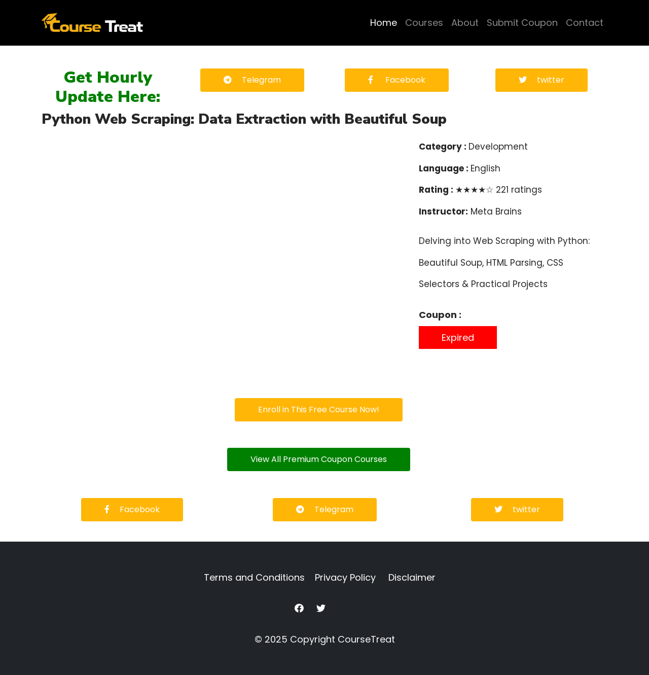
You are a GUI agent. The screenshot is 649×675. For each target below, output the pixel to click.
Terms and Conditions (254, 577)
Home (383, 22)
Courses (424, 22)
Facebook (396, 80)
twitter (541, 80)
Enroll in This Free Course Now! (318, 409)
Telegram (252, 80)
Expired (458, 337)
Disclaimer (412, 577)
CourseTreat (366, 639)
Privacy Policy (345, 577)
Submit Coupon (522, 22)
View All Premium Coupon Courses (318, 459)
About (465, 22)
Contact (584, 22)
